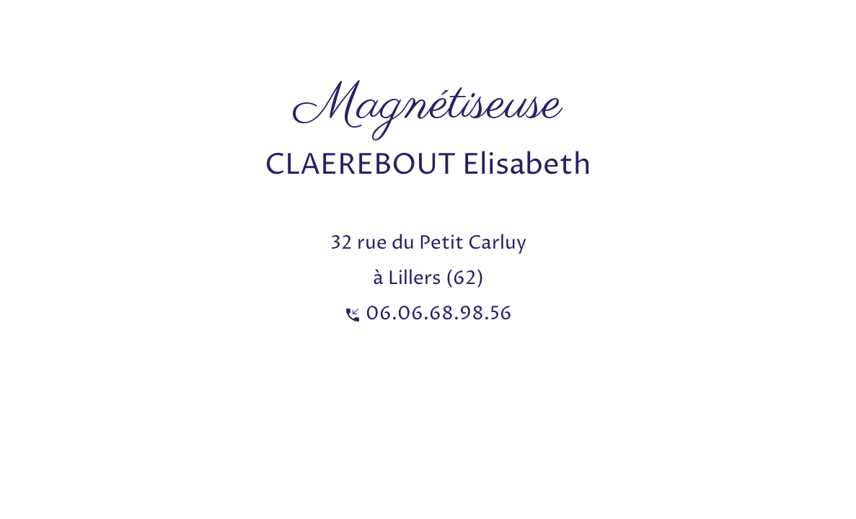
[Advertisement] (262, 32)
